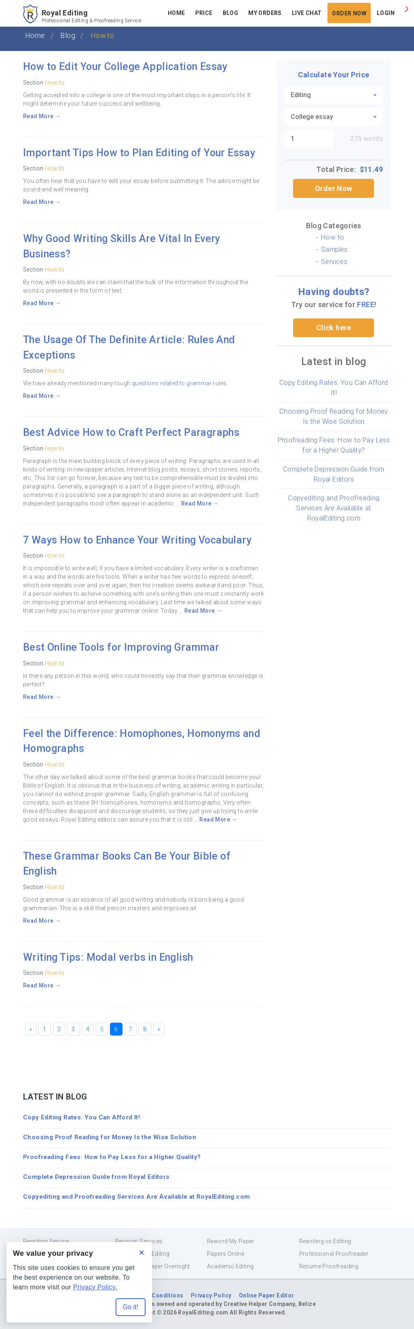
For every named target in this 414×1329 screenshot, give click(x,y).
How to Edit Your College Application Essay (125, 66)
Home (35, 36)
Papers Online (225, 1253)
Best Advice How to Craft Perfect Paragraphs (131, 432)
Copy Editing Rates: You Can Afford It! (81, 1117)
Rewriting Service (46, 1241)
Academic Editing (230, 1266)
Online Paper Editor (266, 1295)
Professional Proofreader (334, 1253)
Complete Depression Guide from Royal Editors (96, 1176)
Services (334, 261)
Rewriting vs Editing (325, 1241)
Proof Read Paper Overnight (152, 1266)
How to (54, 82)
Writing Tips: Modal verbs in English (108, 957)
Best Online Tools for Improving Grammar (121, 647)
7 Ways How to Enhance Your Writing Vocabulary (137, 540)
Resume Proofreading (329, 1266)
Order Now (334, 188)
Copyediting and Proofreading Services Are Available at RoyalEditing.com (333, 508)
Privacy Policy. (95, 1287)
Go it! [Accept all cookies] (130, 1307)
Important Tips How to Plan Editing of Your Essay (139, 153)
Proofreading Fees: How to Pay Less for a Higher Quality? (112, 1157)
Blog (67, 36)
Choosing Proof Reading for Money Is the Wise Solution (109, 1137)
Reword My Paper (230, 1241)
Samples (334, 249)
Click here (333, 327)
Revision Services (139, 1241)
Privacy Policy (211, 1295)
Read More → (42, 116)
